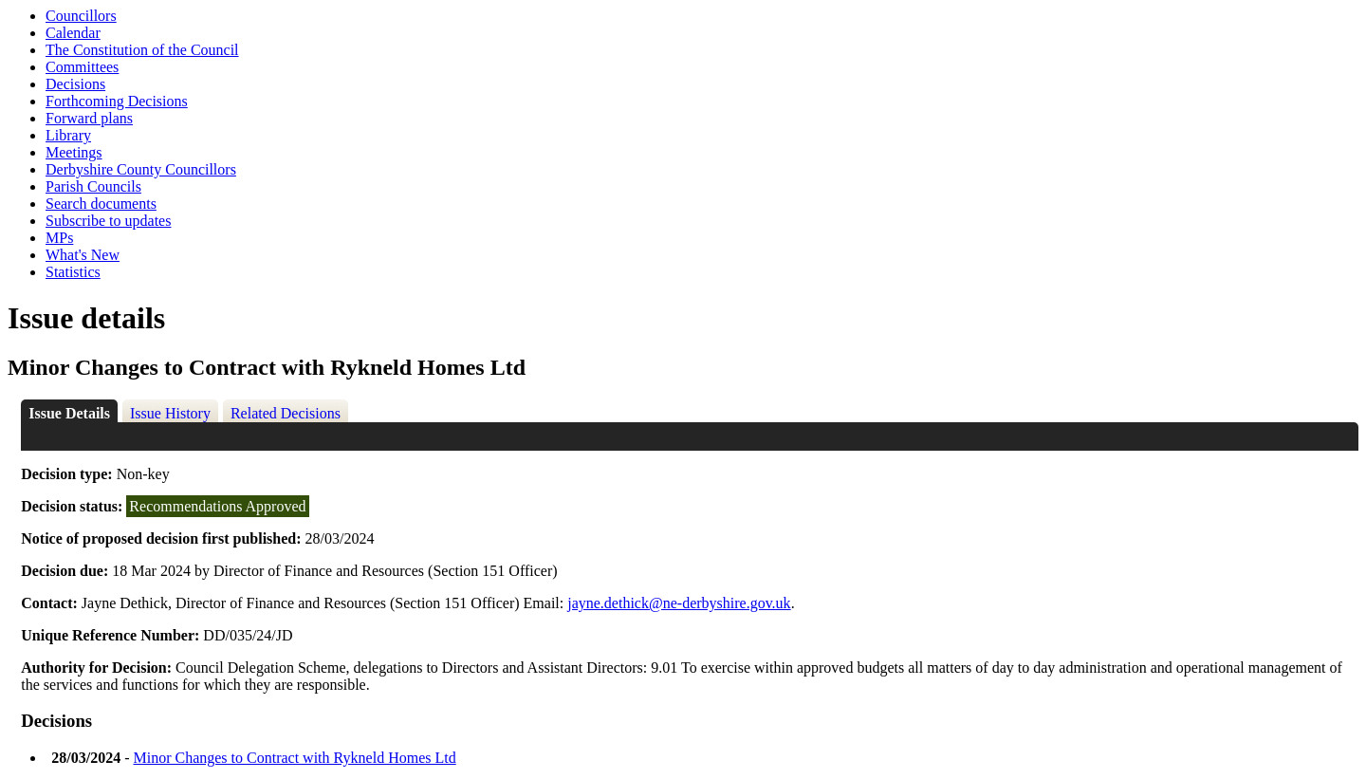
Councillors (81, 16)
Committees (82, 67)
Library (68, 135)
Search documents (101, 203)
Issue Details (69, 413)
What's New (83, 255)
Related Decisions (286, 413)
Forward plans (89, 118)
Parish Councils (93, 186)
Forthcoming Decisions (117, 101)
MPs (59, 238)
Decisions (75, 84)
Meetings (74, 152)
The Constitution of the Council (142, 50)
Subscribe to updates (108, 221)
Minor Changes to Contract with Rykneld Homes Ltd (294, 758)
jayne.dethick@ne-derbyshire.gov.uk (678, 603)
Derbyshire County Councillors (141, 169)
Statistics (73, 272)
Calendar (73, 33)
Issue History (170, 413)
